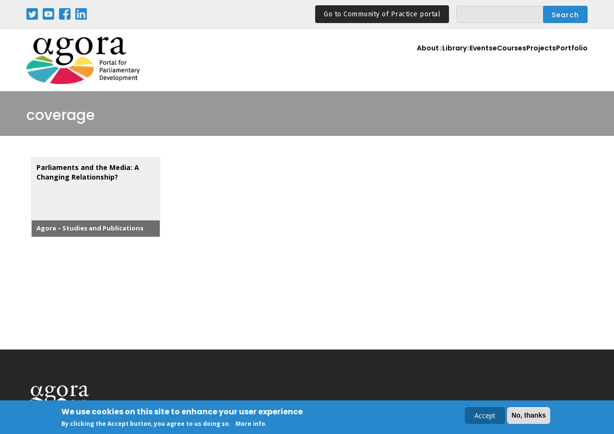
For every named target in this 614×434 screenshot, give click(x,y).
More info (250, 424)
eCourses (496, 61)
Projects (534, 61)
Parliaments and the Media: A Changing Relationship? (87, 172)
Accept (485, 416)
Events (460, 61)
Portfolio (569, 61)
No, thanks (528, 416)
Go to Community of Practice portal (382, 14)
